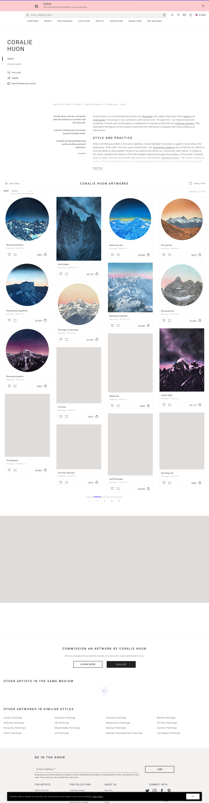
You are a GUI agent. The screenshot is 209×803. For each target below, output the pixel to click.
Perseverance (167, 311)
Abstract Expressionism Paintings (124, 720)
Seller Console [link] (41, 782)
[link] (164, 15)
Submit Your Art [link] (41, 777)
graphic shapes (145, 161)
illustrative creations (164, 147)
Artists (100, 21)
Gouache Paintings (65, 704)
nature (186, 116)
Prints (48, 21)
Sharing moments (15, 245)
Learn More (88, 664)
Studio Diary (14, 64)
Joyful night (167, 395)
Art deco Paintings (167, 709)
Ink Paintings (62, 709)
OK (193, 796)
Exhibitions (135, 21)
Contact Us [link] (109, 782)
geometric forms (170, 157)
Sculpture (84, 21)
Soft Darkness (116, 479)
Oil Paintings (62, 720)
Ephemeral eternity (118, 316)
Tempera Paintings (116, 704)
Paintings (33, 21)
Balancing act (116, 245)
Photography (65, 21)
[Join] (159, 756)
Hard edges (63, 264)
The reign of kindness (68, 330)
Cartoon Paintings (167, 715)
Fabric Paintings (12, 720)
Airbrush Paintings (14, 709)
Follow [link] (13, 72)
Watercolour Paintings (118, 709)
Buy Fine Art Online (62, 104)
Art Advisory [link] (154, 21)
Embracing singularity (17, 311)
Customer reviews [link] (77, 777)
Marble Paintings (166, 704)
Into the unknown (66, 472)
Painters (78, 104)
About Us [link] (108, 777)
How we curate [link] (76, 782)
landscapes (99, 119)
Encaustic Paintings (14, 715)
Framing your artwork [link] (79, 790)
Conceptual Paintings (168, 720)
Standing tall (167, 473)
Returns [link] (73, 786)
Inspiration (116, 21)
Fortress (62, 407)
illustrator (147, 116)
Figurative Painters (93, 104)
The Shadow (12, 460)
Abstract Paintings (116, 715)
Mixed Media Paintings (67, 715)
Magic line (114, 396)
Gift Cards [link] (109, 786)
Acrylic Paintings (13, 704)
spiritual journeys (184, 123)
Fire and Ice (166, 245)
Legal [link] (107, 790)
